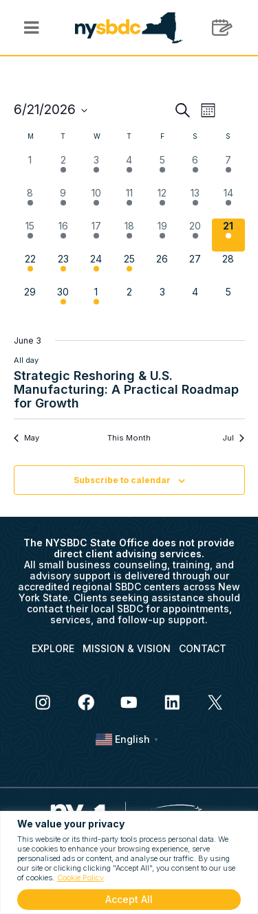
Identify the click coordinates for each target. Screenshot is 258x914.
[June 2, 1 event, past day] (63, 169)
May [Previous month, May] (26, 438)
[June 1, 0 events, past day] (30, 169)
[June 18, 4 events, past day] (129, 235)
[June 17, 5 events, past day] (96, 235)
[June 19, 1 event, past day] (162, 235)
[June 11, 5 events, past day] (129, 202)
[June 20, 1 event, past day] (195, 235)
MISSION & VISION (127, 648)
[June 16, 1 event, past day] (63, 235)
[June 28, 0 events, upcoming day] (228, 268)
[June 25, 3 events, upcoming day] (129, 268)
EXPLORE (53, 648)
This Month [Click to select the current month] (129, 438)
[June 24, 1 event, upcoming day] (96, 268)
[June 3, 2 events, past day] (96, 169)
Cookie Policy (80, 877)
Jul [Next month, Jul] (233, 438)
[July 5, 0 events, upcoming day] (228, 301)
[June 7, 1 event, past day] (228, 169)
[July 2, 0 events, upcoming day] (129, 301)
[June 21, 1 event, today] (228, 235)
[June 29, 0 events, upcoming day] (30, 301)
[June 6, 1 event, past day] (195, 169)
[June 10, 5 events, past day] (96, 202)
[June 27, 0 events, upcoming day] (195, 268)
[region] (129, 862)
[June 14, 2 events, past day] (228, 202)
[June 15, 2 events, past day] (30, 235)
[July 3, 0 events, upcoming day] (162, 301)
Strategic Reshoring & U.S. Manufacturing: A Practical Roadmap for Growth (126, 389)
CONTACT (202, 648)
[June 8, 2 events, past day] (30, 202)
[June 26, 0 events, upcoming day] (162, 268)
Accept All (129, 899)
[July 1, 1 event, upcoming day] (96, 301)
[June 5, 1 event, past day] (162, 169)
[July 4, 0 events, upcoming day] (195, 301)
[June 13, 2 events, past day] (195, 202)
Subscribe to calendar (122, 480)
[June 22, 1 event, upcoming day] (30, 268)
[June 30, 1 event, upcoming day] (63, 301)
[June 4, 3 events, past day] (129, 169)
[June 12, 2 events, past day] (162, 202)
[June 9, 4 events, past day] (63, 202)
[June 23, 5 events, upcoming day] (63, 268)
